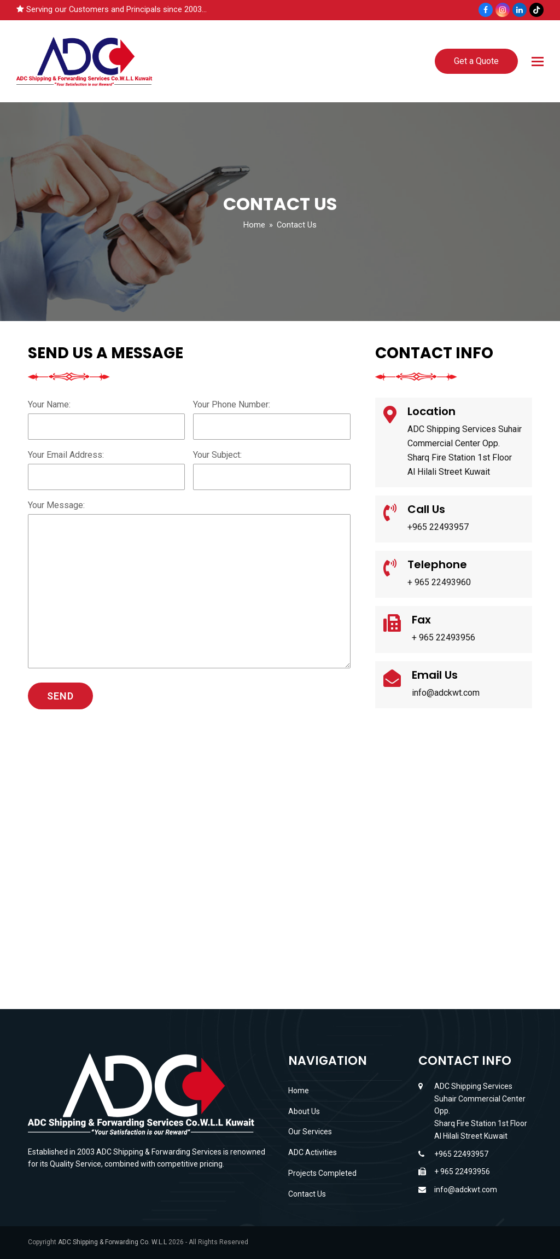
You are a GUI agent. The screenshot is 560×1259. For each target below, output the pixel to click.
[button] (538, 61)
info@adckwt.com (465, 1189)
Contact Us (307, 1194)
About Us (304, 1111)
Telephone (437, 564)
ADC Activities (312, 1152)
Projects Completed (322, 1173)
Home (298, 1090)
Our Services (310, 1131)
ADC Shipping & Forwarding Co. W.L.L (112, 1242)
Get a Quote (476, 61)
